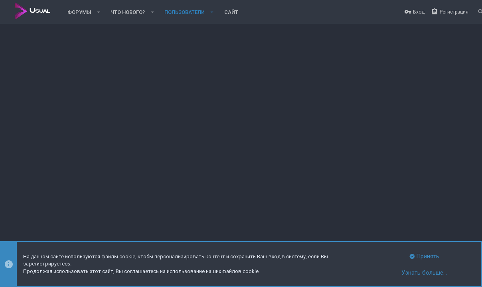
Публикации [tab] (171, 140)
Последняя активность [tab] (112, 140)
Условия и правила (329, 211)
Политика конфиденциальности (392, 211)
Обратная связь (284, 211)
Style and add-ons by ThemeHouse (46, 226)
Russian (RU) (44, 211)
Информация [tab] (215, 140)
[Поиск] (476, 12)
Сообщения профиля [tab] (41, 140)
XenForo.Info (59, 233)
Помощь (442, 211)
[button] (99, 12)
